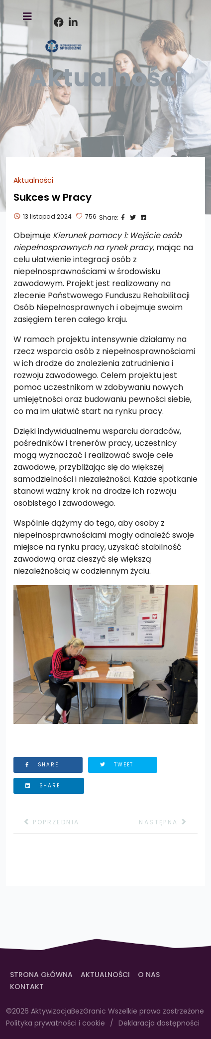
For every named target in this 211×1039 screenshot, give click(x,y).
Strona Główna (41, 974)
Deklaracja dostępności (159, 1023)
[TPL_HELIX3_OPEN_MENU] (27, 16)
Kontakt (27, 986)
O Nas (149, 974)
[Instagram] (71, 9)
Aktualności (33, 180)
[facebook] (56, 9)
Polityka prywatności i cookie (55, 1023)
